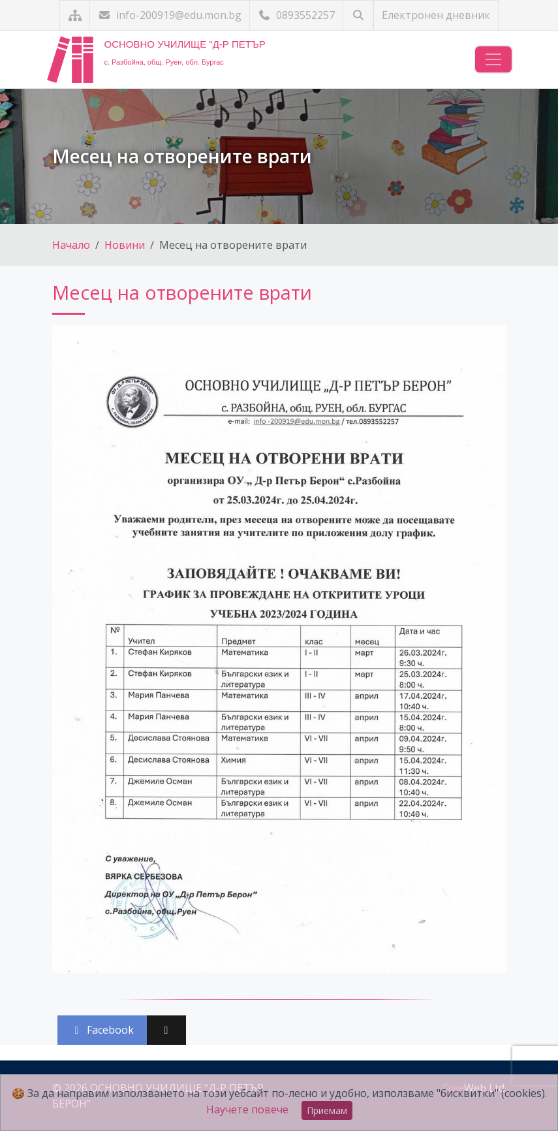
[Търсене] (358, 15)
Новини (124, 245)
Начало (71, 245)
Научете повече (247, 1109)
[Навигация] (493, 59)
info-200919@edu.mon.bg (169, 15)
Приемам (327, 1110)
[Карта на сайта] (74, 15)
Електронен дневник (436, 15)
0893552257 (296, 15)
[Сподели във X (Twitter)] (166, 1030)
